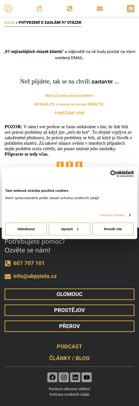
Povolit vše (113, 229)
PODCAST (69, 346)
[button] (130, 8)
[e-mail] (8, 276)
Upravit (69, 229)
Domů (10, 22)
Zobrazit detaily (112, 215)
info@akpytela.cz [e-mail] (35, 276)
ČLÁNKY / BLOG (69, 358)
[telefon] (8, 263)
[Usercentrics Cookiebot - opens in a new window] (114, 174)
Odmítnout (26, 229)
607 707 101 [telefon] (29, 263)
